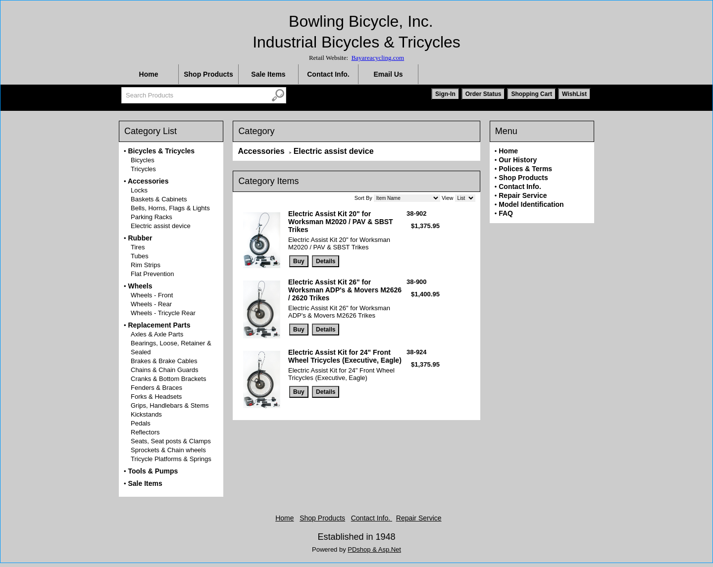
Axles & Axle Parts (157, 334)
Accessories (148, 181)
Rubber (140, 238)
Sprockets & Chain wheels (168, 450)
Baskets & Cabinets (159, 199)
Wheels (140, 286)
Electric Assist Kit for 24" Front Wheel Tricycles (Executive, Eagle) (345, 356)
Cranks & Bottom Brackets (168, 378)
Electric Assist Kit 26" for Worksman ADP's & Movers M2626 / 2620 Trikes (345, 290)
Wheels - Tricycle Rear (163, 313)
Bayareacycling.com (378, 57)
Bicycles (142, 160)
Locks (139, 190)
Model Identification (531, 204)
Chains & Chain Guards (165, 370)
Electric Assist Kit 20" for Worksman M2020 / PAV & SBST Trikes (340, 222)
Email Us (388, 74)
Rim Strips (145, 265)
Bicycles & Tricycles (161, 151)
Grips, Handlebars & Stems (170, 405)
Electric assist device (161, 226)
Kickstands (146, 414)
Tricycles (143, 169)
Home (148, 74)
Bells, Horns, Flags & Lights (170, 208)
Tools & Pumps (153, 471)
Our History (518, 160)
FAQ (506, 213)
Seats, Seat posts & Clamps (171, 441)
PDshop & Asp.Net (374, 549)
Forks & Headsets (156, 396)
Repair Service (523, 195)
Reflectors (145, 432)
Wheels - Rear (151, 304)
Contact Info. (328, 74)
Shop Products (208, 74)
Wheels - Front (152, 295)
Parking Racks (151, 217)
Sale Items (268, 74)
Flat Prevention (152, 274)
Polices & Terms (525, 169)
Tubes (140, 256)
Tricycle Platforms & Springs (171, 459)
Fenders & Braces (156, 387)
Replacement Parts (159, 325)
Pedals (141, 423)
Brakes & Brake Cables (164, 361)
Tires (138, 247)
